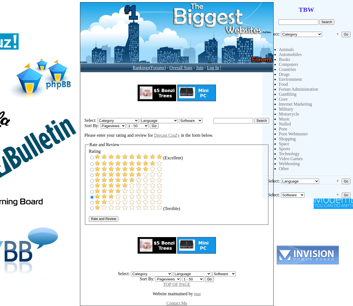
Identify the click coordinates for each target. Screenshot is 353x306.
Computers (288, 64)
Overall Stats (180, 67)
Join (200, 67)
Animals (286, 49)
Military (286, 109)
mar (197, 293)
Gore (283, 99)
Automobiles (290, 54)
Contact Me (176, 303)
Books (284, 59)
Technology (289, 153)
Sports (284, 148)
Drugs (284, 74)
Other (284, 168)
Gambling (287, 94)
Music (284, 119)
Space (284, 143)
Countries (287, 69)
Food (283, 84)
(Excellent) (136, 157)
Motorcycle (289, 114)
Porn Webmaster (293, 133)
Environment (290, 79)
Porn (283, 129)
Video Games (291, 158)
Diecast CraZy (167, 135)
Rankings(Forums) (149, 67)
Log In (213, 67)
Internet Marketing (295, 104)
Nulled (285, 124)
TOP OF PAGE (176, 284)
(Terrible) (135, 208)
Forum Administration (298, 89)
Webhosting (289, 163)
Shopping (287, 138)
